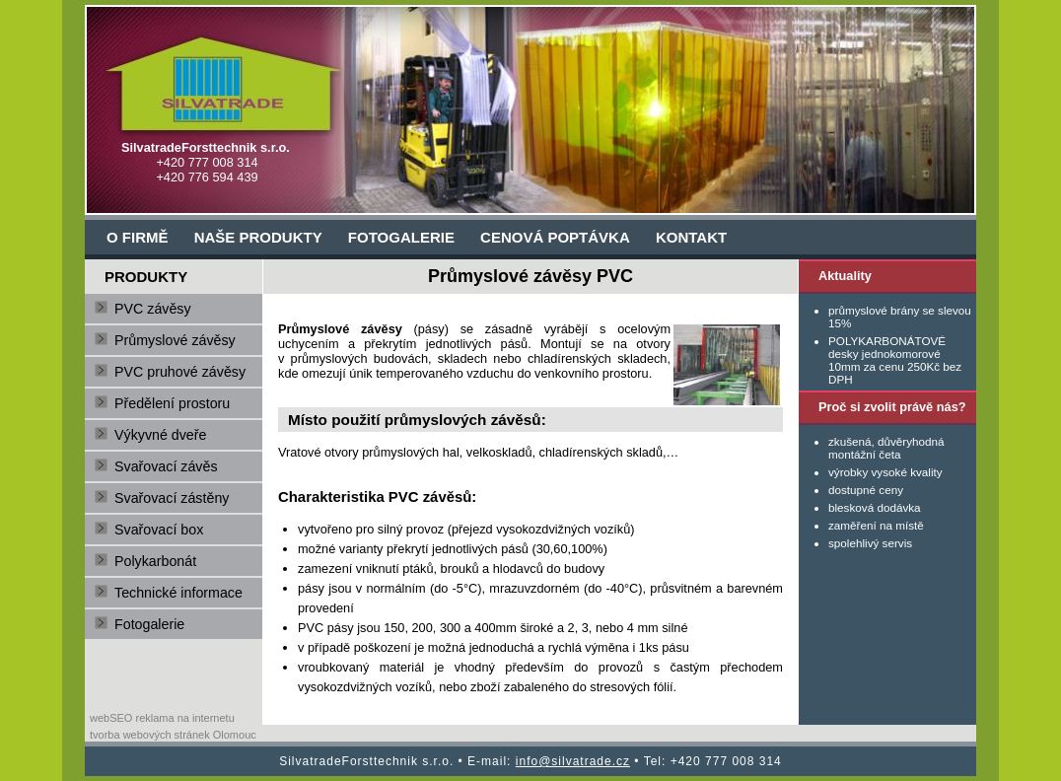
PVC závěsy (152, 309)
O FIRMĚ (137, 237)
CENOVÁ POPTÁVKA (555, 237)
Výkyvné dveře (160, 435)
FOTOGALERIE (401, 237)
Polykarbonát (155, 561)
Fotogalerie (149, 624)
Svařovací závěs (166, 466)
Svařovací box (158, 529)
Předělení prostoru (172, 403)
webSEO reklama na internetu (162, 718)
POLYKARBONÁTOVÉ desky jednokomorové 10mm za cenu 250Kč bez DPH (894, 360)
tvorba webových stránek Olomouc (173, 735)
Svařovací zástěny (171, 498)
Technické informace (178, 593)
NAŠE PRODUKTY (258, 237)
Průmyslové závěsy (175, 340)
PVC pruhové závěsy (180, 372)
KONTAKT (691, 237)
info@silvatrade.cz (573, 761)
